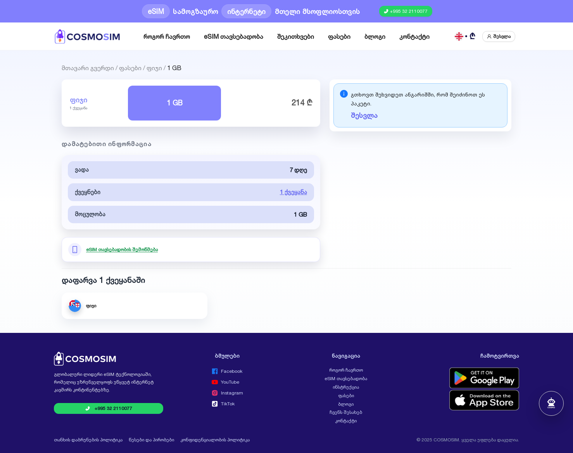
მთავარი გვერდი (88, 67)
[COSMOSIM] (87, 36)
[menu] (286, 36)
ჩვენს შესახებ (346, 412)
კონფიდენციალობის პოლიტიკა (215, 440)
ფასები (339, 36)
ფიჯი (154, 67)
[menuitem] (166, 36)
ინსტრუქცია (346, 387)
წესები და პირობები (151, 440)
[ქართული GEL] (465, 36)
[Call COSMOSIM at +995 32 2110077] (405, 11)
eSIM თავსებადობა (233, 36)
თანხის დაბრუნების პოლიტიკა (88, 440)
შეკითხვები (295, 36)
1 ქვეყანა (293, 192)
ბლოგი (374, 36)
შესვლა (364, 115)
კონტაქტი (414, 36)
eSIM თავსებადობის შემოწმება (122, 249)
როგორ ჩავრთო (166, 36)
